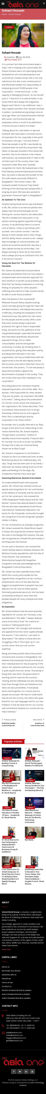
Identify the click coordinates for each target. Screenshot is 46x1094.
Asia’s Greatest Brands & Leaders (16, 994)
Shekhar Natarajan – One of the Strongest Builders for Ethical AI (34, 763)
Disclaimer (6, 978)
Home (4, 14)
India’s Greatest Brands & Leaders (16, 998)
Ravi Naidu (29, 840)
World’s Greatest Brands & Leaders (16, 990)
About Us (5, 967)
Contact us (6, 986)
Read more (6, 949)
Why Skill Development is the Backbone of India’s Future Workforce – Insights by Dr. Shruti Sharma (11, 788)
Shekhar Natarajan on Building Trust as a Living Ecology (10, 763)
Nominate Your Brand (11, 971)
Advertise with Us (9, 974)
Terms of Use (7, 982)
